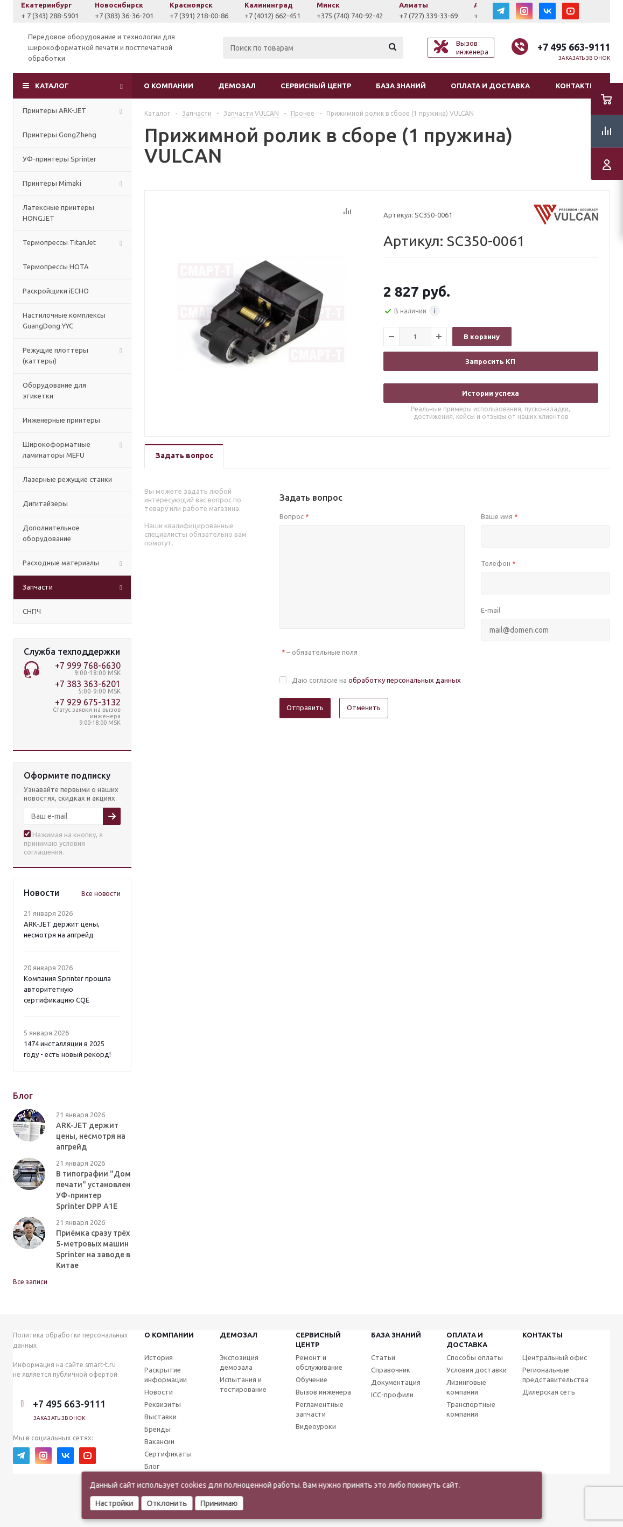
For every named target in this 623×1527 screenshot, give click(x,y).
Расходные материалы (61, 562)
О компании (168, 85)
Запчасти (38, 587)
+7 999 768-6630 (88, 665)
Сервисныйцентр (318, 1339)
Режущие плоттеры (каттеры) (55, 355)
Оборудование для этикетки (54, 390)
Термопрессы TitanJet (59, 242)
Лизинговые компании (466, 1387)
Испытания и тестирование (243, 1384)
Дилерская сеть (548, 1392)
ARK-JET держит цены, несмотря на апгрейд (90, 1136)
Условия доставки (476, 1370)
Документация (396, 1382)
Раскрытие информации (165, 1374)
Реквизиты (162, 1404)
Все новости (101, 893)
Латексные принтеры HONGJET (58, 213)
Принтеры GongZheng (59, 134)
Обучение (311, 1379)
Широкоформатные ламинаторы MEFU (56, 449)
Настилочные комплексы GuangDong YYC (64, 320)
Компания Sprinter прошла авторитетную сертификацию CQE (67, 989)
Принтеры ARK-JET (54, 110)
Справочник (390, 1370)
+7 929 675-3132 (88, 702)
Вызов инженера (323, 1392)
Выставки (160, 1416)
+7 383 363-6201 (88, 684)
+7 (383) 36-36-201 (196, 15)
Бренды (157, 1429)
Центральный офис (554, 1357)
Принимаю (218, 1503)
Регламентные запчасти (320, 1409)
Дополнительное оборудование (51, 533)
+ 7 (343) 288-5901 (122, 15)
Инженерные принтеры (61, 420)
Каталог (52, 85)
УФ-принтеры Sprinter (59, 159)
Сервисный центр (316, 85)
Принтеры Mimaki (52, 183)
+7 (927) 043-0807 (49, 15)
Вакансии (159, 1441)
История (158, 1357)
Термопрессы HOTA (56, 266)
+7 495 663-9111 (573, 47)
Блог (151, 1466)
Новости (158, 1392)
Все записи (30, 1281)
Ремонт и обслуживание (319, 1362)
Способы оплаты (474, 1357)
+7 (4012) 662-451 (345, 15)
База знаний (401, 85)
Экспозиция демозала (239, 1362)
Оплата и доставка (490, 85)
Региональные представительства (555, 1374)
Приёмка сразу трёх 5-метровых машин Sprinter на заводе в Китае (93, 1249)
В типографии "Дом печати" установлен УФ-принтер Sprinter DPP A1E (93, 1189)
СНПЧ (32, 611)
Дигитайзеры (45, 503)
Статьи (383, 1357)
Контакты (576, 85)
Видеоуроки (316, 1426)
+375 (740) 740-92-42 (422, 15)
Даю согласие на (376, 680)
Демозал (237, 85)
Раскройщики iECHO (56, 291)
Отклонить (166, 1503)
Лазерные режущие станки (67, 479)
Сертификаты (168, 1454)
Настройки (114, 1503)
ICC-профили (392, 1394)
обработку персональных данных (404, 680)
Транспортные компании (470, 1409)
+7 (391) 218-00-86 (271, 15)
